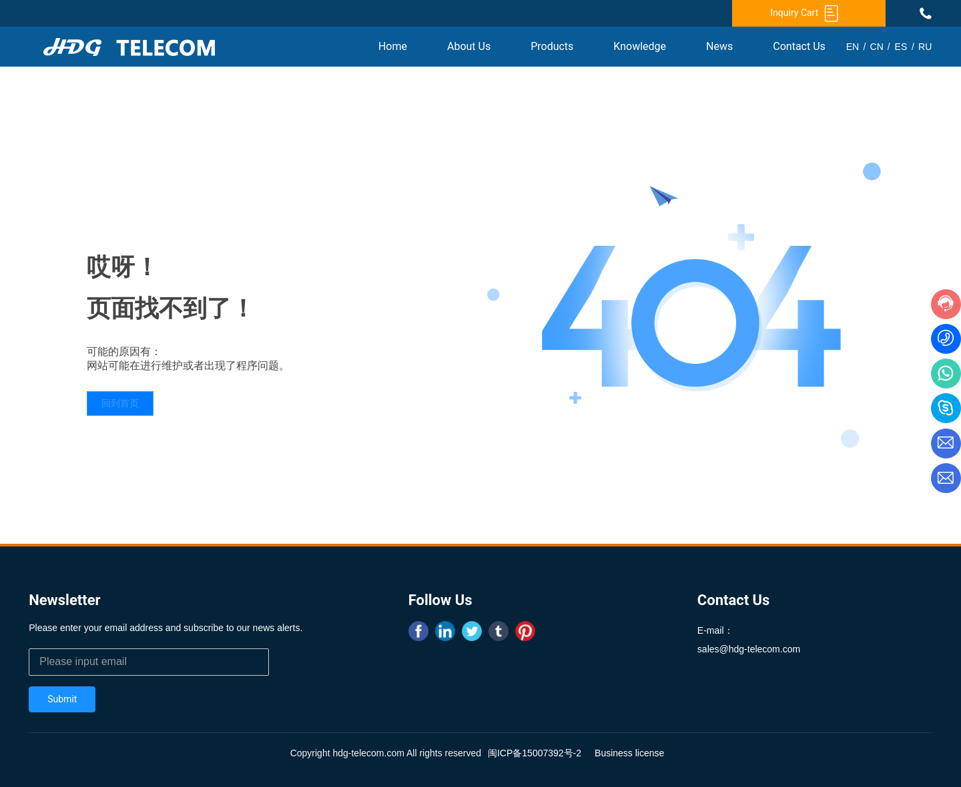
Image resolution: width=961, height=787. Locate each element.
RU (925, 46)
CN (877, 46)
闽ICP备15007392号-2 (534, 753)
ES (901, 46)
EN (852, 46)
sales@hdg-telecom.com (748, 649)
